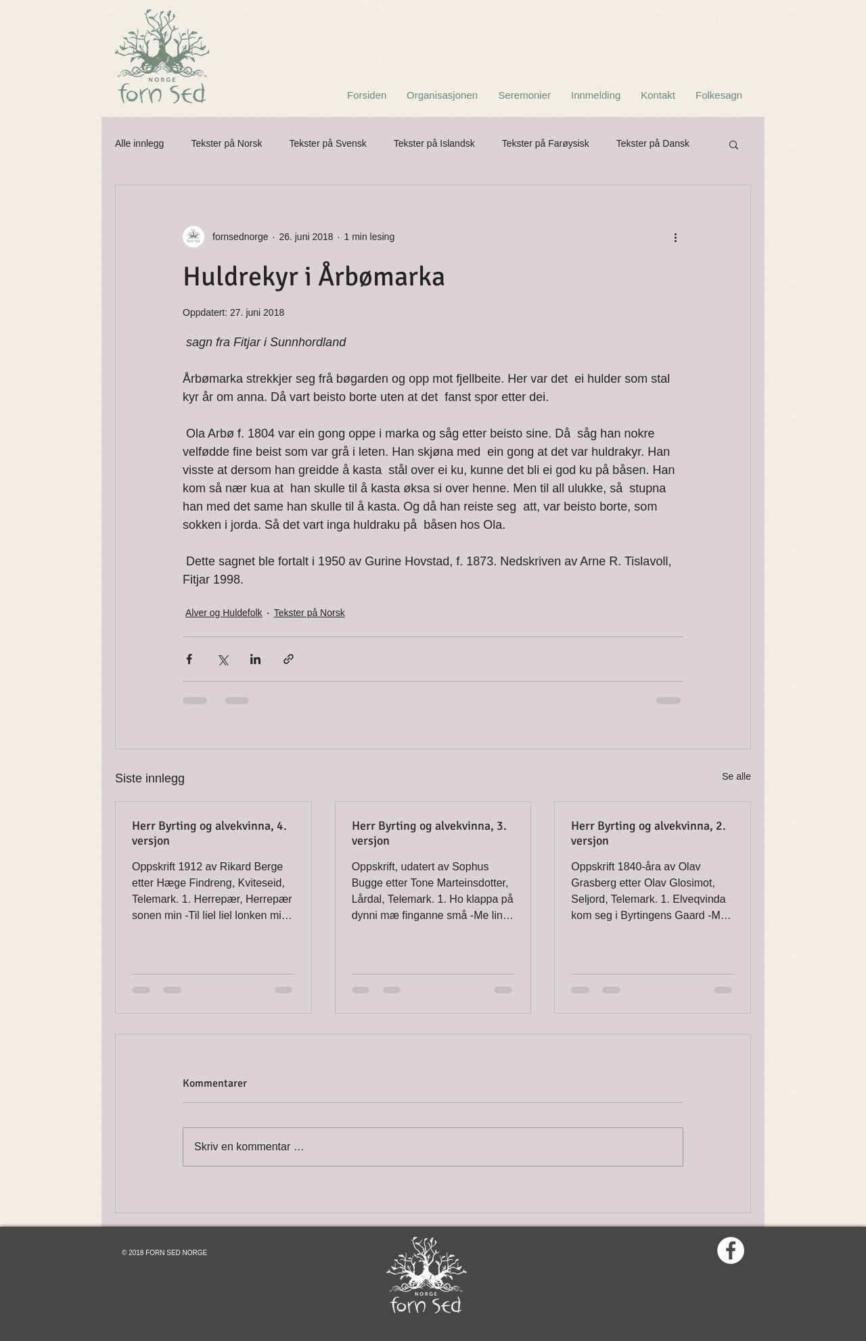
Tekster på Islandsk (434, 143)
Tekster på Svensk (327, 143)
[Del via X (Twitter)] (222, 659)
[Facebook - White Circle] (730, 1250)
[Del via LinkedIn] (255, 659)
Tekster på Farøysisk (545, 143)
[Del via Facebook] (189, 659)
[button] (733, 144)
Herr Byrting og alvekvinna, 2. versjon (648, 833)
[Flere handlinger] (675, 237)
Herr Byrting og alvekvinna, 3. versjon (429, 833)
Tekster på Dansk (652, 143)
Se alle (736, 776)
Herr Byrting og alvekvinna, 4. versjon (209, 833)
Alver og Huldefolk (224, 612)
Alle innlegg (139, 143)
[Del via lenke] (288, 659)
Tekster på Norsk (226, 143)
